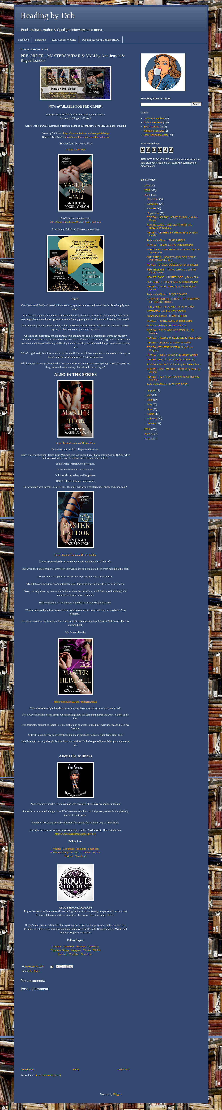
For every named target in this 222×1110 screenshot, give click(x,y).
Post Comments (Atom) (48, 1075)
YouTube (74, 953)
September (153, 213)
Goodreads (68, 848)
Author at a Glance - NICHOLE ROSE (167, 384)
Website (56, 848)
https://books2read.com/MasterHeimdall (75, 701)
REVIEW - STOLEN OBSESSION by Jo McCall (172, 264)
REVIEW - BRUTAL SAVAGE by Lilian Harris (171, 359)
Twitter (87, 852)
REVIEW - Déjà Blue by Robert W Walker (169, 342)
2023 (147, 429)
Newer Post (28, 1069)
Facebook (23, 39)
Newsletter (80, 856)
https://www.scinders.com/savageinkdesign (86, 133)
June (150, 399)
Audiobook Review (154, 118)
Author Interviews (153, 122)
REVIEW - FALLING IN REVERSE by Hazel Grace (174, 337)
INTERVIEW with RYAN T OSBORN (166, 311)
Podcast (69, 856)
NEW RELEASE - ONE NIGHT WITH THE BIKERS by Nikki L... (169, 226)
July (149, 395)
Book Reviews (151, 126)
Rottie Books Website (64, 39)
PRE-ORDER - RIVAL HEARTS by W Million (170, 306)
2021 (147, 438)
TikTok (96, 852)
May (149, 404)
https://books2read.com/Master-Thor (75, 443)
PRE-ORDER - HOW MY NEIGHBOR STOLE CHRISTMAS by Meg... (171, 259)
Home (76, 1069)
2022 (147, 434)
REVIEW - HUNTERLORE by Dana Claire (169, 320)
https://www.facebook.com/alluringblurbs (86, 136)
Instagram (40, 39)
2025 (147, 190)
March (151, 413)
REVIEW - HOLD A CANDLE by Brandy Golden (172, 355)
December (153, 199)
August (151, 390)
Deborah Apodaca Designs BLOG (101, 39)
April (150, 409)
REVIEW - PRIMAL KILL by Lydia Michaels (170, 245)
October (152, 208)
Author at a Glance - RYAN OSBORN (167, 316)
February (152, 418)
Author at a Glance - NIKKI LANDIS (166, 240)
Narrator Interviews (154, 130)
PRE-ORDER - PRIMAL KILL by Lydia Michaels (172, 282)
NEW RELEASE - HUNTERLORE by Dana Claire (173, 277)
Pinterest (62, 953)
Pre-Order (34, 971)
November (153, 203)
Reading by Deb (48, 15)
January (152, 423)
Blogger (117, 1094)
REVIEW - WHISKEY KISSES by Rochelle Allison (173, 364)
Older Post (123, 1069)
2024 (147, 195)
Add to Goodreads (75, 149)
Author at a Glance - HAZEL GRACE (166, 325)
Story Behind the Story (156, 135)
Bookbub (81, 848)
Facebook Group (59, 852)
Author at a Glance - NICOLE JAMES (167, 294)
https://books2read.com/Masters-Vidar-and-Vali (75, 221)
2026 (147, 185)
